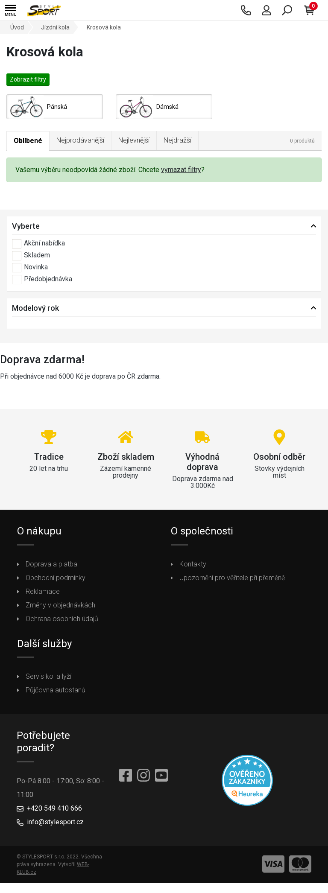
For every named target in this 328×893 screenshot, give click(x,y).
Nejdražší (177, 140)
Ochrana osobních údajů (62, 619)
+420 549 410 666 (54, 808)
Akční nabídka (38, 243)
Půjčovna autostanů (55, 690)
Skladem (31, 255)
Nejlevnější (133, 140)
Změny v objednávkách (60, 605)
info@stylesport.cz (55, 822)
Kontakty (192, 564)
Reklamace (43, 591)
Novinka (30, 267)
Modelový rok (35, 308)
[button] (10, 10)
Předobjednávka (42, 279)
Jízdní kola (55, 27)
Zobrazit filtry (28, 79)
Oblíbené (28, 141)
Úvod (17, 27)
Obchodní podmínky (55, 578)
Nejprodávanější (80, 140)
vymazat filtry (181, 170)
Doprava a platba (51, 564)
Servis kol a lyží (48, 676)
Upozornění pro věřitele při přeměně (232, 578)
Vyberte (26, 226)
